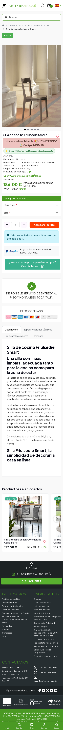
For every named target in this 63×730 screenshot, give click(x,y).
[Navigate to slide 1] (25, 129)
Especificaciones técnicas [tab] (38, 329)
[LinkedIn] (52, 690)
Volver (7, 35)
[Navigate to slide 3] (31, 129)
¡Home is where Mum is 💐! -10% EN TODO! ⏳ (31, 143)
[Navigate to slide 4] (35, 129)
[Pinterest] (56, 690)
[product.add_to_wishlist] (58, 136)
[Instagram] (43, 690)
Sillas (27, 25)
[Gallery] (31, 86)
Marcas (5, 629)
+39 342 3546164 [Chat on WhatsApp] (45, 672)
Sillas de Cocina (41, 25)
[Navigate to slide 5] (38, 129)
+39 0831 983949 (45, 667)
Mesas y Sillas (14, 25)
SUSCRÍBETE (31, 581)
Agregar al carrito (44, 224)
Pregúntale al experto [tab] (16, 335)
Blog (4, 636)
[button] (56, 724)
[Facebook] (39, 690)
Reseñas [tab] (38, 335)
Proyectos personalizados (46, 656)
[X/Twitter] (48, 690)
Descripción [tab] (11, 329)
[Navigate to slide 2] (28, 129)
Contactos (7, 633)
